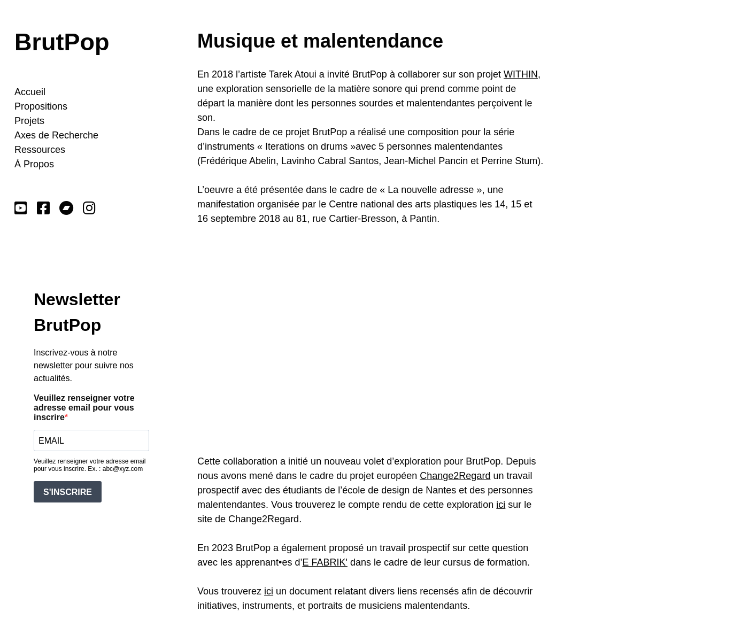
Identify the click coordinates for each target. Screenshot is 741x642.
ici (500, 504)
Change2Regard (455, 475)
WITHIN (521, 74)
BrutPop (61, 42)
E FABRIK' (324, 562)
